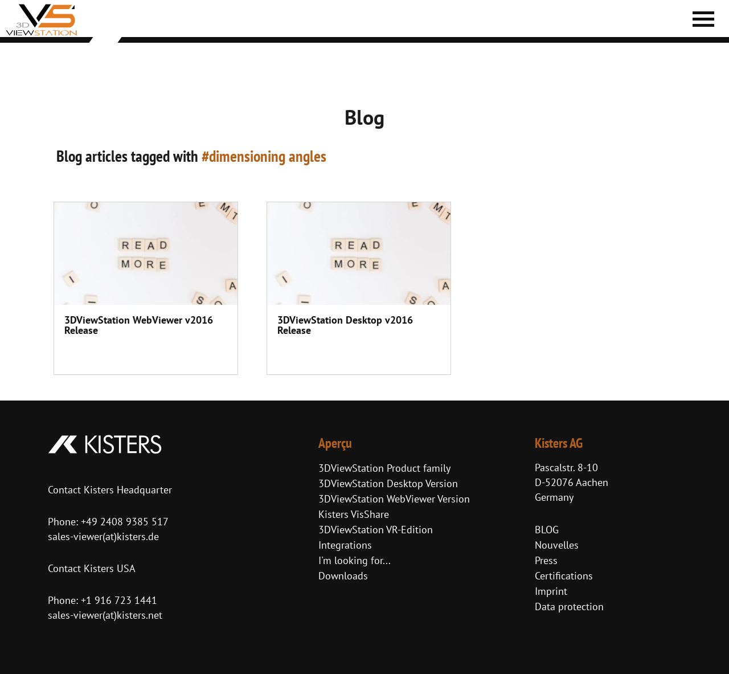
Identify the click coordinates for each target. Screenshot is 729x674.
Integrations (345, 545)
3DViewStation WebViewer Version (394, 498)
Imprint (551, 591)
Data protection (569, 606)
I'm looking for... (354, 560)
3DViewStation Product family (384, 468)
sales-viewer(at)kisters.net (105, 615)
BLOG (547, 529)
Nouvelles (557, 545)
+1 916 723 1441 (119, 600)
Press (546, 560)
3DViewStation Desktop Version (388, 483)
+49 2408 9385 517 (123, 521)
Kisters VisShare (353, 514)
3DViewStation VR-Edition (375, 529)
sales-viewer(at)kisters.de (103, 536)
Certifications (564, 575)
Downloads (343, 575)
